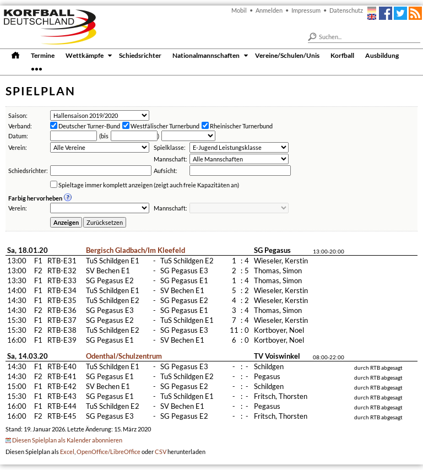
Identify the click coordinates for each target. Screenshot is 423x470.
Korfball (342, 55)
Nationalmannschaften (206, 55)
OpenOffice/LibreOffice (108, 451)
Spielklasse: (170, 147)
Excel (67, 451)
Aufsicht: (165, 170)
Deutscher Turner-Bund (89, 125)
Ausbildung (382, 55)
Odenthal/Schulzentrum (124, 356)
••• (36, 68)
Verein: (17, 147)
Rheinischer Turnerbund (241, 125)
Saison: (18, 115)
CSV (160, 451)
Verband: (20, 125)
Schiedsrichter (140, 55)
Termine (43, 55)
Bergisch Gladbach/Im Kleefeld (135, 250)
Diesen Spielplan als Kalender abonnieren (67, 440)
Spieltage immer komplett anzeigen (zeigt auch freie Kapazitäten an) (148, 184)
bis (105, 135)
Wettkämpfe (85, 55)
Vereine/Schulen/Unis (287, 55)
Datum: (18, 135)
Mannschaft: (170, 159)
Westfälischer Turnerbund (165, 125)
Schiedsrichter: (28, 170)
